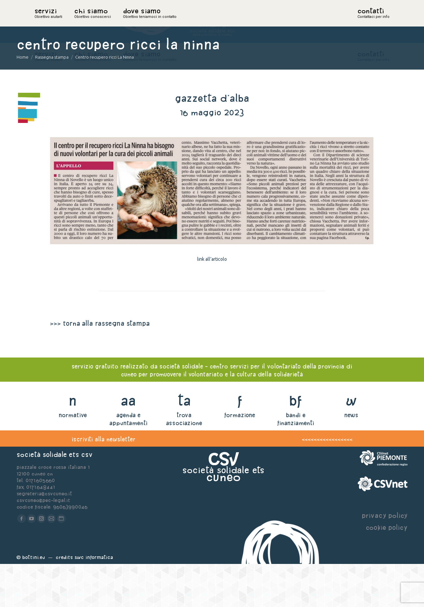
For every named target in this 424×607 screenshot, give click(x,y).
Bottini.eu (33, 600)
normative (73, 458)
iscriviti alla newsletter (103, 482)
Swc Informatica (94, 600)
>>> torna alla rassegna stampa (99, 366)
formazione (239, 458)
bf (295, 443)
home (42, 21)
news (351, 458)
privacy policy (384, 558)
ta (184, 443)
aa (128, 443)
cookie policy (386, 570)
